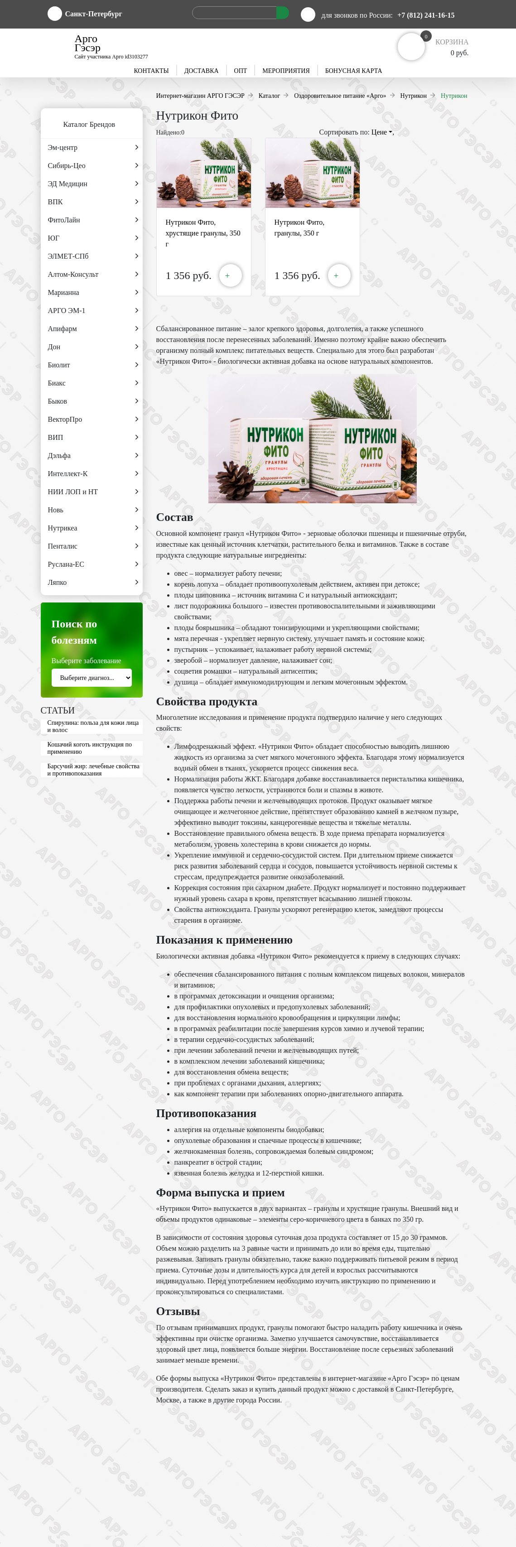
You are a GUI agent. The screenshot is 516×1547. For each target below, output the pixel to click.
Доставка (201, 70)
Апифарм (93, 328)
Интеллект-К (93, 473)
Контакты (151, 70)
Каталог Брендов (78, 125)
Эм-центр (93, 147)
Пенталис (93, 546)
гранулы (326, 1208)
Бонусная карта (353, 70)
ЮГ (93, 238)
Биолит (93, 365)
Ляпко (93, 582)
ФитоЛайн (93, 220)
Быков (93, 401)
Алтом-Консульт (93, 274)
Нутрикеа (93, 528)
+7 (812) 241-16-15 (425, 15)
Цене (381, 132)
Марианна (93, 292)
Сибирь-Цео (93, 165)
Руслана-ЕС (93, 564)
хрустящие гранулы (377, 1208)
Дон (93, 347)
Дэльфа (93, 455)
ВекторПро (93, 419)
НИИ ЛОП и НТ (93, 492)
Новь (93, 510)
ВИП (93, 437)
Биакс (93, 383)
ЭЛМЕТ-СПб (93, 256)
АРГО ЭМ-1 (93, 310)
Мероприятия (285, 70)
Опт (240, 70)
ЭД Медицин (93, 183)
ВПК (93, 202)
